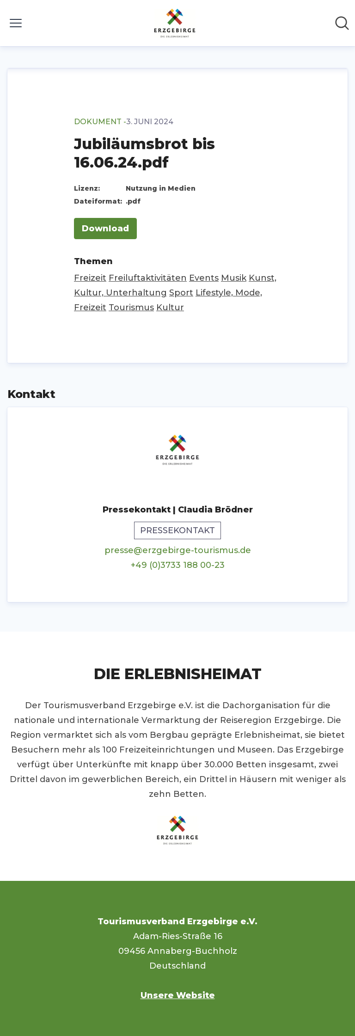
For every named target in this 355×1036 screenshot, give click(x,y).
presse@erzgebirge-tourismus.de (177, 550)
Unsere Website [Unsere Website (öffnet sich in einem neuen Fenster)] (178, 995)
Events (204, 278)
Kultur (170, 307)
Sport (181, 293)
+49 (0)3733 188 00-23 (178, 565)
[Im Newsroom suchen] (342, 23)
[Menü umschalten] (16, 23)
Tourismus (131, 307)
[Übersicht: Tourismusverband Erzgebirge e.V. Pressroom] (174, 23)
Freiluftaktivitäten (148, 278)
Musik (233, 278)
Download (105, 228)
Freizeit (90, 278)
